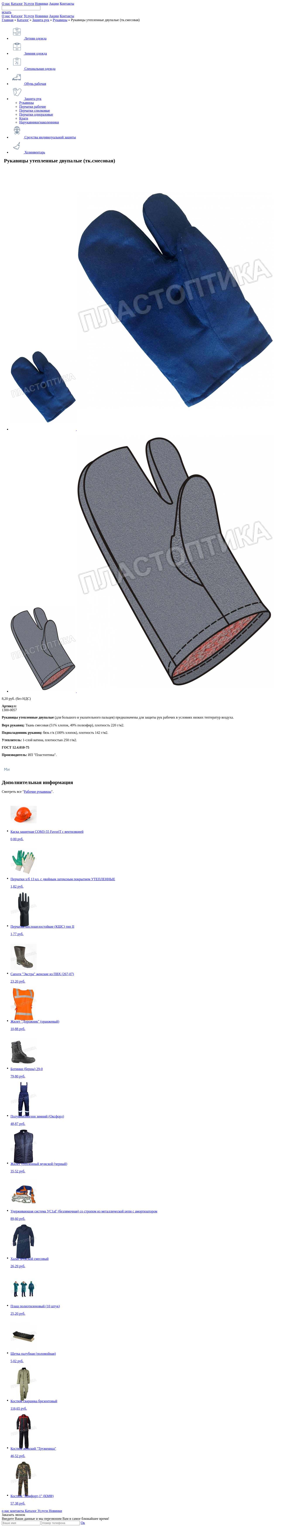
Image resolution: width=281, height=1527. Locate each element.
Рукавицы (60, 20)
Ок (83, 1523)
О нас (6, 3)
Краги (23, 118)
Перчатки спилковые (34, 110)
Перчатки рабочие (32, 106)
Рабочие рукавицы (37, 791)
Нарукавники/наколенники (39, 122)
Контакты (67, 3)
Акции (54, 3)
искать (6, 12)
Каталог (17, 3)
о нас (6, 1511)
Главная (8, 20)
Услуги (29, 3)
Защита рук (40, 20)
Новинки (41, 3)
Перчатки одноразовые (36, 114)
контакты (17, 1511)
